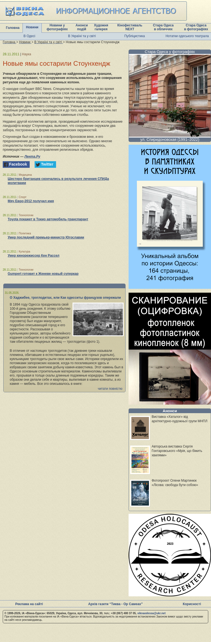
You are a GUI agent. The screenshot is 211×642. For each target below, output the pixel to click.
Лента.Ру (32, 156)
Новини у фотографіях (57, 27)
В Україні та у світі (82, 36)
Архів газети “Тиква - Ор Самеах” (115, 604)
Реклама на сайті (29, 604)
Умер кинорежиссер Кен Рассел (33, 255)
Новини (32, 27)
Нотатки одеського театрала (187, 36)
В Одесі (29, 36)
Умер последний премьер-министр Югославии (46, 237)
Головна (13, 28)
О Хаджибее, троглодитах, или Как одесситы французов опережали (65, 298)
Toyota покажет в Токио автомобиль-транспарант (48, 219)
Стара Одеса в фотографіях (196, 27)
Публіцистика (134, 36)
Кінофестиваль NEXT (129, 27)
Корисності (192, 604)
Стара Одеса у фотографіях (170, 52)
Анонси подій (82, 27)
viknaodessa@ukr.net (151, 613)
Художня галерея (101, 27)
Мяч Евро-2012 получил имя (31, 201)
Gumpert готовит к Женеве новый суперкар (43, 274)
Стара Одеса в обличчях (163, 27)
